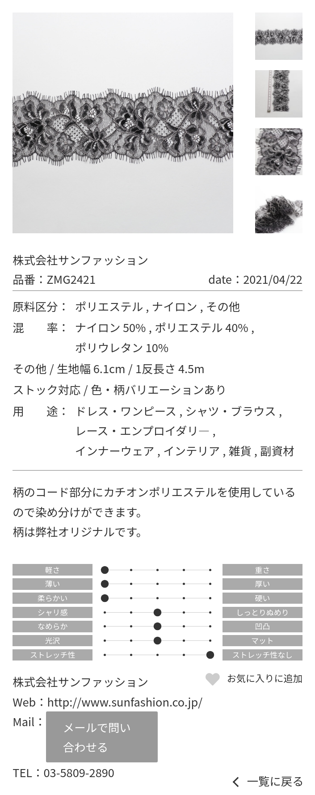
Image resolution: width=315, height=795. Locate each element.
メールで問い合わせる (97, 737)
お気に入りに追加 (264, 678)
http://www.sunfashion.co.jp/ (125, 702)
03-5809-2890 (79, 772)
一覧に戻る (275, 781)
